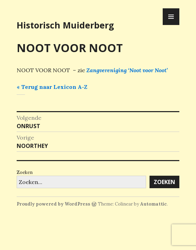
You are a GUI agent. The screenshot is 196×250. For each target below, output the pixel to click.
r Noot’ (159, 70)
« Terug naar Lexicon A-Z (52, 86)
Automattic (153, 204)
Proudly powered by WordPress (53, 204)
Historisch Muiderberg (65, 25)
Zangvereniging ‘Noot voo (118, 70)
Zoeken (25, 172)
